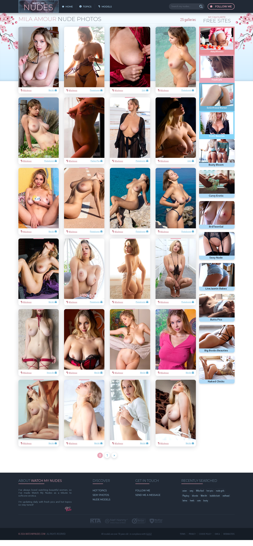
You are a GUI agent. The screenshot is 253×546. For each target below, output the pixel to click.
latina (184, 506)
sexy (191, 496)
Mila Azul (200, 496)
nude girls (220, 496)
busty (205, 506)
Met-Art (204, 501)
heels (192, 506)
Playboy (185, 501)
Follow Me (221, 6)
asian (184, 496)
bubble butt (215, 501)
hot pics (210, 496)
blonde (195, 501)
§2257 (149, 540)
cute (199, 506)
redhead (226, 501)
